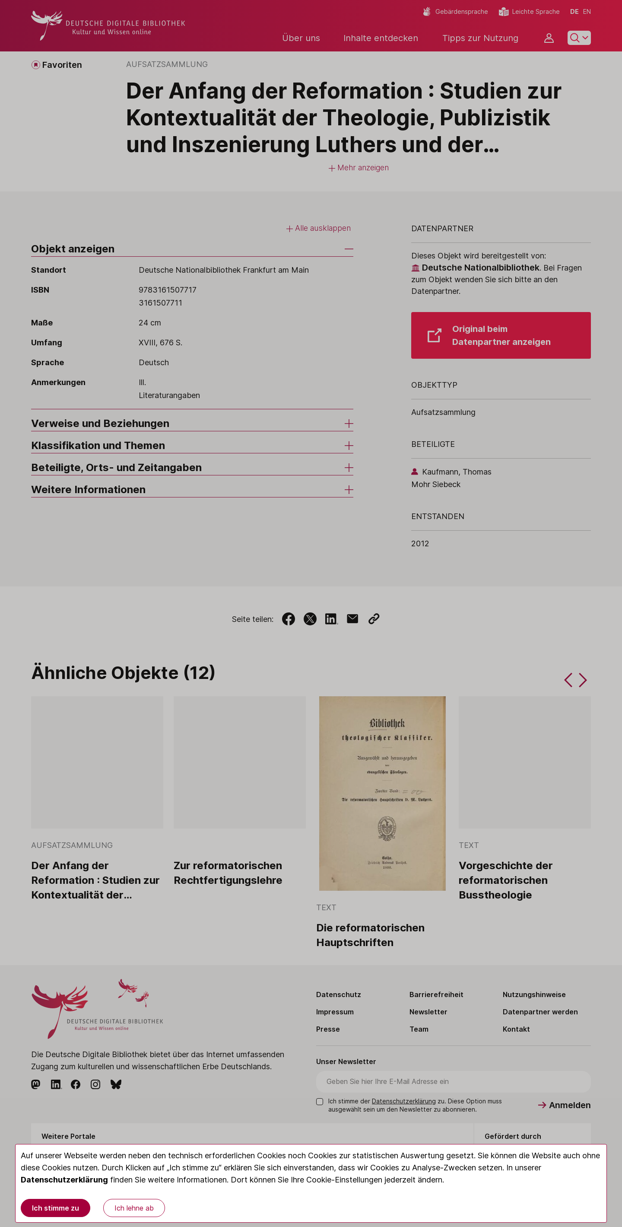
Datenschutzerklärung (64, 1179)
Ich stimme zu (55, 1208)
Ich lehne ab (134, 1208)
